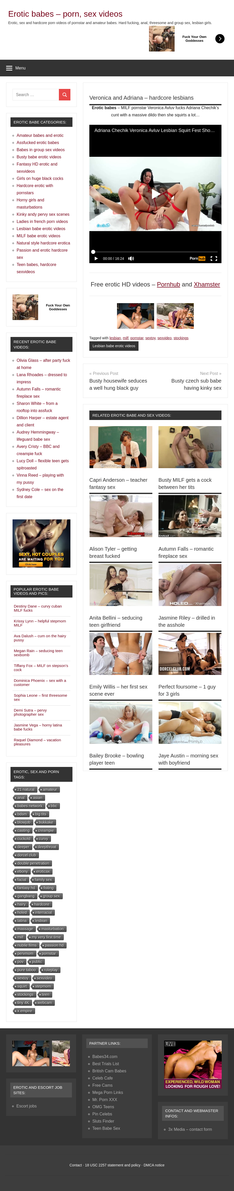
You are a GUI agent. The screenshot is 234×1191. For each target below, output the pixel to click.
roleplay (51, 970)
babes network (29, 806)
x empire (24, 1011)
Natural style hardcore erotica (43, 243)
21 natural (26, 789)
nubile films (27, 945)
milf (126, 338)
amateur (50, 789)
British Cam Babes (109, 1071)
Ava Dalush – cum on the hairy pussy (40, 638)
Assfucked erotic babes (38, 142)
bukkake (46, 822)
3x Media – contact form (190, 1129)
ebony (22, 871)
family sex (43, 879)
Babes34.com (105, 1056)
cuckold (23, 838)
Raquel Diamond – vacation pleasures (37, 742)
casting (23, 830)
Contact (75, 1165)
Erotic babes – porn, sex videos (65, 13)
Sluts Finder (103, 1121)
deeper (23, 847)
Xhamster (207, 284)
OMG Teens (103, 1107)
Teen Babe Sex (106, 1128)
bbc (54, 806)
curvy (43, 838)
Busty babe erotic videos (39, 157)
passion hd (54, 945)
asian (37, 797)
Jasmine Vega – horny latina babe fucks (38, 727)
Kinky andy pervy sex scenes (43, 214)
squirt (22, 986)
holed (22, 912)
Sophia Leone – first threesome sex (40, 697)
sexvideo (164, 338)
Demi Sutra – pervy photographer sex (30, 712)
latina (22, 920)
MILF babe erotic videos (38, 236)
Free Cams (102, 1085)
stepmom (43, 986)
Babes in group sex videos (41, 150)
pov (20, 961)
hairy (21, 904)
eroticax (43, 871)
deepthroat (47, 847)
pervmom (25, 953)
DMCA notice (154, 1165)
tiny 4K (23, 1002)
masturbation (52, 929)
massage (25, 929)
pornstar (136, 338)
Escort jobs (26, 1106)
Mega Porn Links (107, 1092)
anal (21, 797)
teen (45, 994)
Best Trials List (105, 1064)
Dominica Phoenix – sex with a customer (40, 682)
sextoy (150, 338)
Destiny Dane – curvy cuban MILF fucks (38, 608)
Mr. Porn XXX (104, 1099)
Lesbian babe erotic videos (114, 346)
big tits (40, 814)
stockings (181, 338)
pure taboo (26, 970)
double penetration (33, 863)
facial (21, 879)
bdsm (22, 814)
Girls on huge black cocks (40, 178)
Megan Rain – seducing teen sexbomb (38, 653)
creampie (46, 830)
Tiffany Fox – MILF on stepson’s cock (41, 667)
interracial (43, 912)
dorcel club (26, 855)
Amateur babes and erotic (40, 135)
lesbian (115, 338)
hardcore (41, 904)
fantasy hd (26, 888)
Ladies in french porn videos (42, 221)
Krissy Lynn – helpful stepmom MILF (40, 623)
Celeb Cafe (102, 1078)
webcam (45, 1002)
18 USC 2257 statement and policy (112, 1165)
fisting (49, 888)
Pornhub (168, 284)
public (37, 961)
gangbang (26, 896)
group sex (51, 896)
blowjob (23, 822)
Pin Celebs (102, 1114)
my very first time (46, 937)
